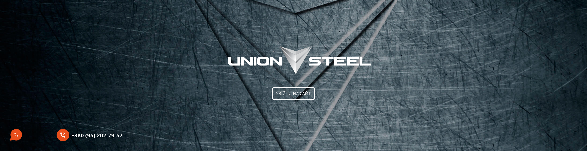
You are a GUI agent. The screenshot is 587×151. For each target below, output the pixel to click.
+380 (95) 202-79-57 (97, 135)
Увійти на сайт (293, 93)
